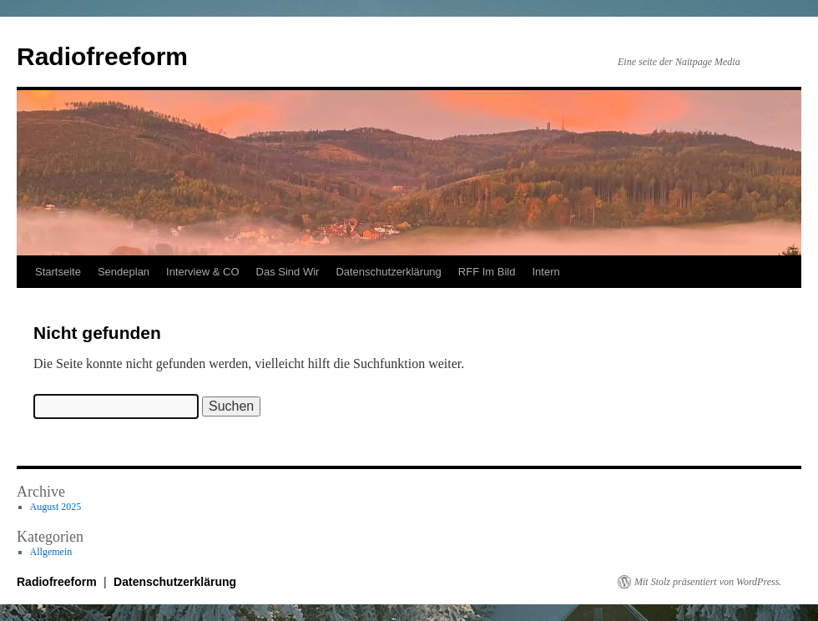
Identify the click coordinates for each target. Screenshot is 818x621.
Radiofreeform (102, 56)
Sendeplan (123, 271)
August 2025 (56, 506)
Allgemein (51, 552)
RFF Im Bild (487, 271)
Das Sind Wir (288, 271)
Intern (545, 271)
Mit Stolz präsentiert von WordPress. (707, 582)
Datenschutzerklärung (388, 271)
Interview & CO (202, 271)
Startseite (58, 271)
